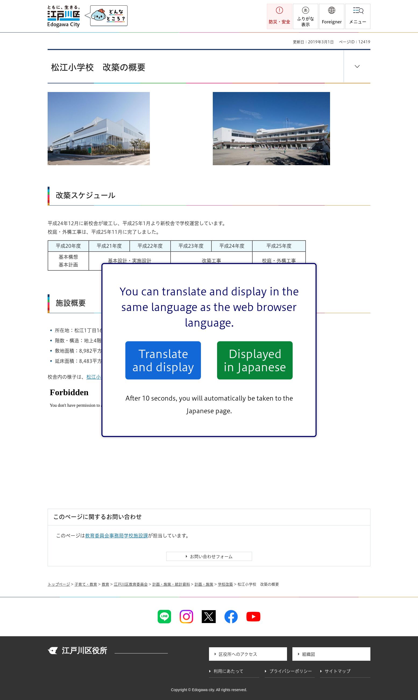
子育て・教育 (86, 584)
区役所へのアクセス (238, 654)
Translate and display (163, 360)
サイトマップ (337, 671)
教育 (105, 584)
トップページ (59, 584)
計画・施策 (203, 584)
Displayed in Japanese (255, 360)
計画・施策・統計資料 (171, 584)
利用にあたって (228, 671)
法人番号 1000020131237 (141, 651)
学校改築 (225, 584)
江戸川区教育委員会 (131, 584)
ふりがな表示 (305, 22)
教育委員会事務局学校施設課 (116, 535)
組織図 (308, 654)
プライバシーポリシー (290, 671)
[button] (331, 16)
